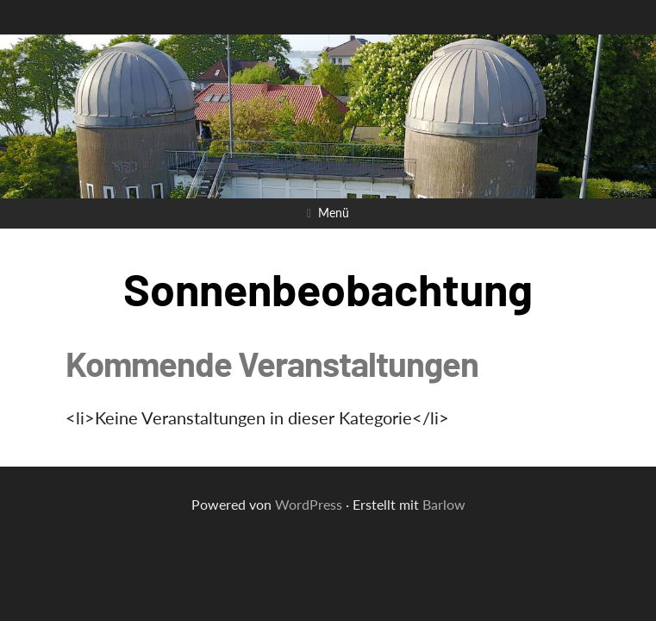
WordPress (308, 504)
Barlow (443, 504)
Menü (333, 212)
